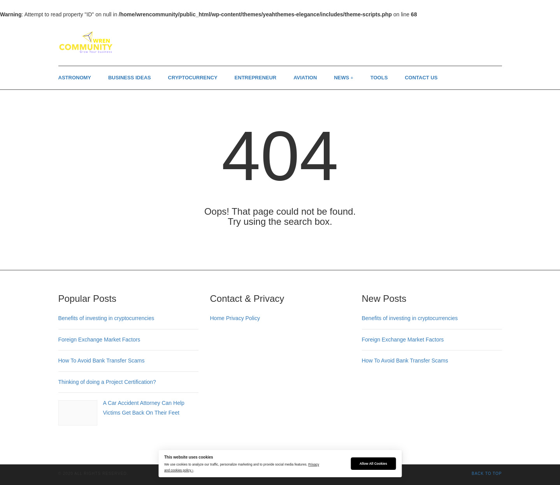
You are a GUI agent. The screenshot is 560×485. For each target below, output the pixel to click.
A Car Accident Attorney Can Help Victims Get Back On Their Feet (143, 408)
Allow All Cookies (373, 464)
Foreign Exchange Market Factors (99, 339)
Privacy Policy (243, 318)
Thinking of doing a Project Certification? (107, 382)
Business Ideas (129, 78)
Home (217, 318)
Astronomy (74, 78)
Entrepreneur (256, 78)
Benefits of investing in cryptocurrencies (106, 318)
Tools (379, 78)
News (341, 78)
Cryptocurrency (193, 78)
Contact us (421, 78)
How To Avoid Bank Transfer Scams (101, 360)
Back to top (487, 473)
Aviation (305, 78)
